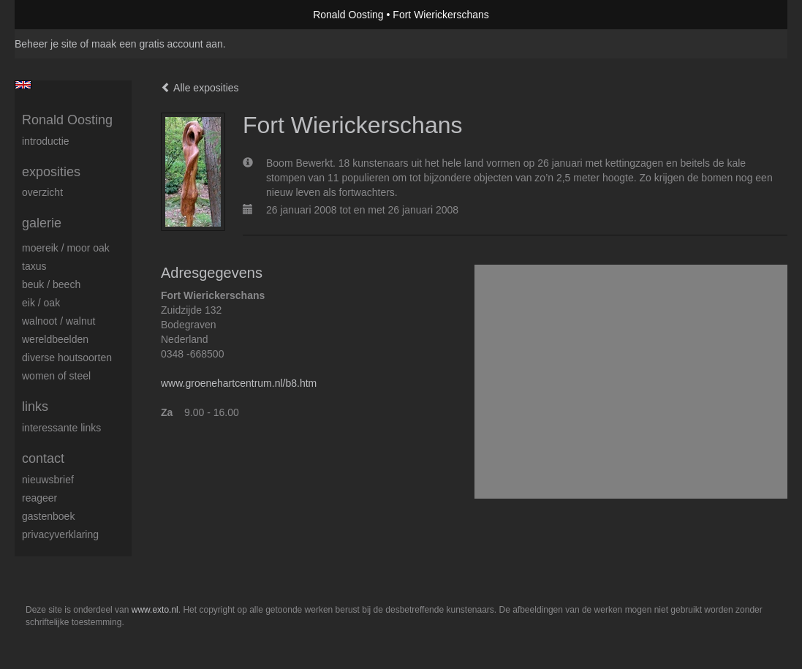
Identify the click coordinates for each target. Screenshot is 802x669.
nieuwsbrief (48, 479)
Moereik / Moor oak (66, 248)
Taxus (34, 266)
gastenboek (48, 516)
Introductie (45, 141)
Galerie (41, 223)
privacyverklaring (60, 534)
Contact (43, 458)
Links (35, 406)
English (23, 84)
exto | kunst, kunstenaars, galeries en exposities (56, 14)
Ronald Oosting (348, 14)
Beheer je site (46, 44)
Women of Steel (56, 376)
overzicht (42, 192)
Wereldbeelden (55, 339)
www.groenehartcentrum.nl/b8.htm (239, 383)
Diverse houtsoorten (67, 357)
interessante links (61, 428)
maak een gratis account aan (157, 44)
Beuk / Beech (51, 284)
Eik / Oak (41, 303)
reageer (39, 498)
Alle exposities (200, 88)
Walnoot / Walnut (58, 321)
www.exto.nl (155, 610)
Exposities (51, 172)
